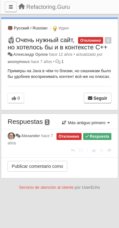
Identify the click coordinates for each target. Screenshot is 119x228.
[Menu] (11, 7)
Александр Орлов (30, 54)
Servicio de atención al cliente (47, 187)
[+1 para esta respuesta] (94, 150)
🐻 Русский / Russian (28, 28)
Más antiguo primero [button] (86, 122)
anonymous (19, 62)
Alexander (30, 136)
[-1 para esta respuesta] (109, 150)
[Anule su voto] (101, 150)
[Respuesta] (73, 150)
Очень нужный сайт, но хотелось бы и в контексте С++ (57, 43)
